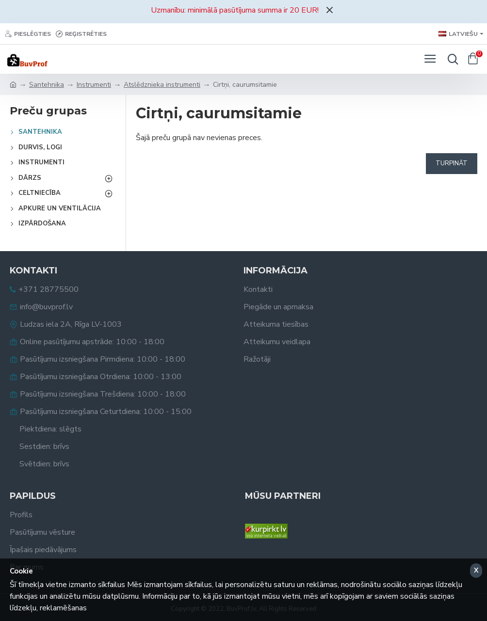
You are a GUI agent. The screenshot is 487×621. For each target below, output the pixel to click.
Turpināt (452, 163)
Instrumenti (94, 84)
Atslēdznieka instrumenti (162, 84)
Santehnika (46, 84)
